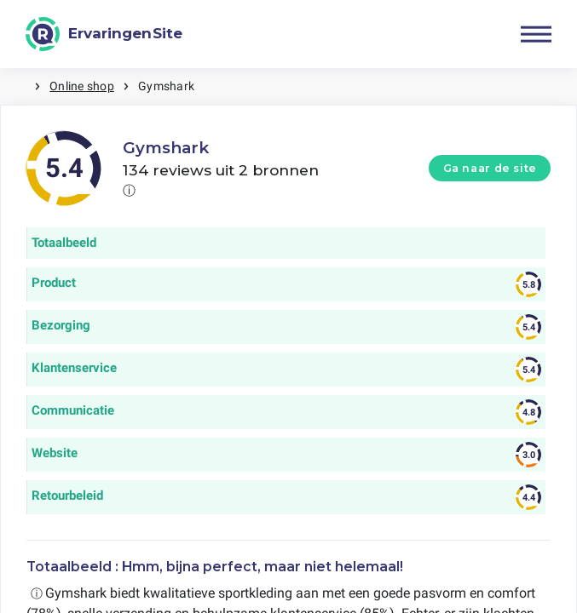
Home (17, 86)
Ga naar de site (490, 168)
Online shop (81, 86)
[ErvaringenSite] (104, 34)
